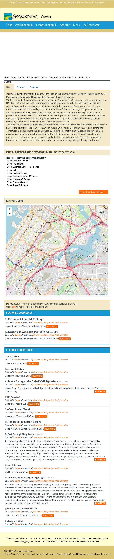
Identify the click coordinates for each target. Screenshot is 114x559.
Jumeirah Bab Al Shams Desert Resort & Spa (31, 331)
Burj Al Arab (12, 397)
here (13, 307)
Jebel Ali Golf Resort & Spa (21, 508)
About (86, 554)
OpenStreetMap (104, 294)
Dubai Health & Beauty (17, 173)
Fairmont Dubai (14, 369)
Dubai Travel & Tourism (17, 185)
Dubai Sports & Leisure (17, 182)
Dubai (80, 77)
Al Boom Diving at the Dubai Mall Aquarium (31, 381)
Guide (9, 87)
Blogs (76, 25)
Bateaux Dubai (14, 521)
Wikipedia (34, 87)
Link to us (105, 554)
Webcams (65, 25)
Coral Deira (12, 356)
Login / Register (91, 25)
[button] (9, 209)
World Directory (24, 25)
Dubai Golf (12, 170)
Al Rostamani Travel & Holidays (24, 319)
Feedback (95, 554)
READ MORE (52, 326)
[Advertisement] (57, 52)
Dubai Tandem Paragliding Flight (25, 477)
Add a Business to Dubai (92, 192)
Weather (21, 87)
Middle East (32, 77)
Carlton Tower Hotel (17, 409)
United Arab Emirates (50, 77)
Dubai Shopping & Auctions (19, 179)
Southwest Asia (68, 77)
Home (7, 77)
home (9, 25)
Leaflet (95, 294)
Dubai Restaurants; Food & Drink (22, 176)
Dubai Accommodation (17, 161)
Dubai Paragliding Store (19, 434)
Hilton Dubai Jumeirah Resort (23, 421)
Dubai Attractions (15, 164)
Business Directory (46, 25)
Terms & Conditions (73, 554)
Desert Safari (13, 465)
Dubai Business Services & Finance (23, 167)
